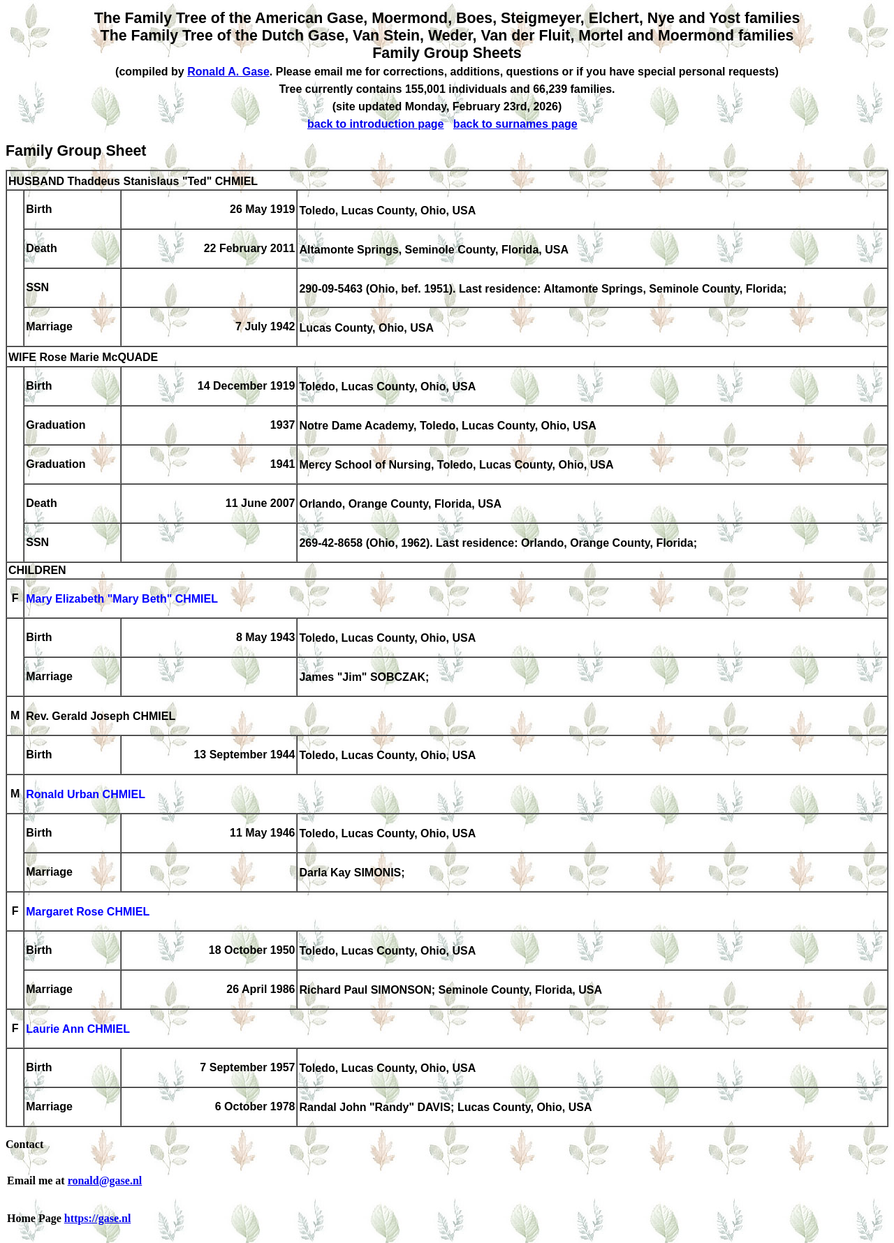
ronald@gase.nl (105, 1180)
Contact (24, 1144)
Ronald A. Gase (228, 72)
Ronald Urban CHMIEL (85, 795)
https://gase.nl (97, 1218)
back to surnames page (515, 124)
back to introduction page (375, 124)
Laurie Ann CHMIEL (78, 1030)
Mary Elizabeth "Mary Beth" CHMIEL (122, 599)
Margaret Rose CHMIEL (87, 912)
